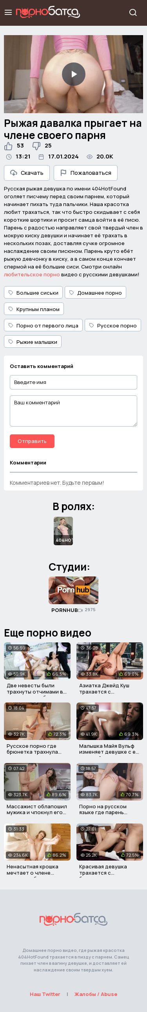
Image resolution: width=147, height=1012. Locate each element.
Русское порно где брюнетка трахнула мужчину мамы (32, 751)
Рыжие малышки (32, 341)
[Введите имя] (73, 382)
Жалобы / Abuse (95, 994)
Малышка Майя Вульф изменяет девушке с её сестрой (109, 751)
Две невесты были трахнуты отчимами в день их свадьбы (35, 691)
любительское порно (32, 274)
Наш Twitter (45, 994)
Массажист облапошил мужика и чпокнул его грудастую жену (37, 812)
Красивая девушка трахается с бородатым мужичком (107, 872)
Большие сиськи (33, 292)
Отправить (32, 441)
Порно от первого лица (43, 325)
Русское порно (113, 325)
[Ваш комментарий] (73, 411)
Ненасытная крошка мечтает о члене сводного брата (32, 872)
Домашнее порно (95, 292)
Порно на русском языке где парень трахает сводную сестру (103, 815)
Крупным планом (34, 309)
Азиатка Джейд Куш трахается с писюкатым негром (104, 691)
